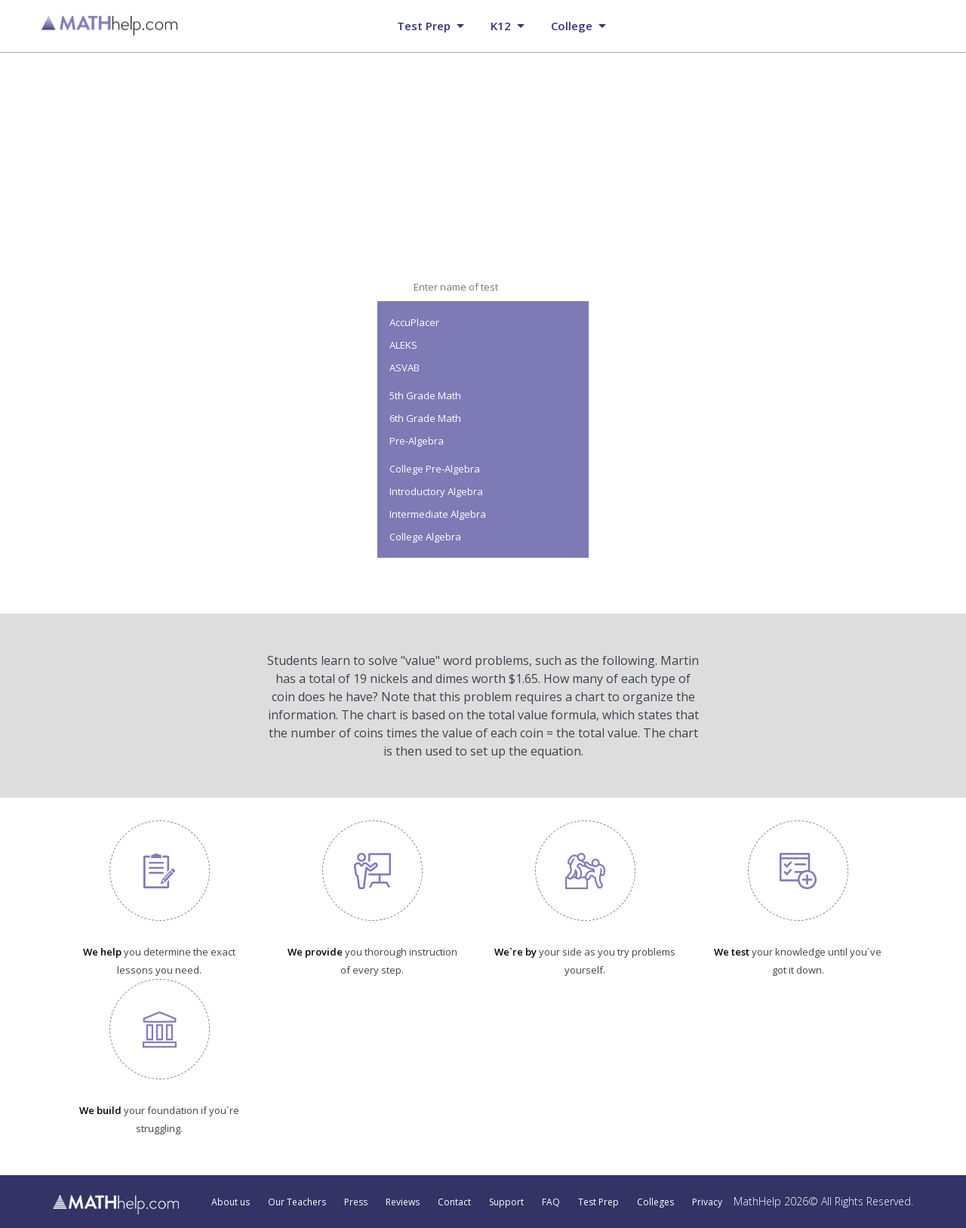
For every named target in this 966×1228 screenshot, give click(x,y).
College (571, 25)
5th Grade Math (425, 395)
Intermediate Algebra (437, 514)
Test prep (424, 25)
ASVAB (404, 367)
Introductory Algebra (436, 491)
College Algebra (425, 536)
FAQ (551, 1202)
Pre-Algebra (416, 441)
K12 (501, 25)
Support (506, 1202)
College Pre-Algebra (434, 469)
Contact (454, 1202)
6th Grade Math (425, 418)
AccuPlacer (414, 322)
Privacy (707, 1202)
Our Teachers (297, 1202)
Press (356, 1202)
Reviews (403, 1202)
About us (230, 1202)
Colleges (655, 1202)
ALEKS (403, 345)
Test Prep (598, 1202)
